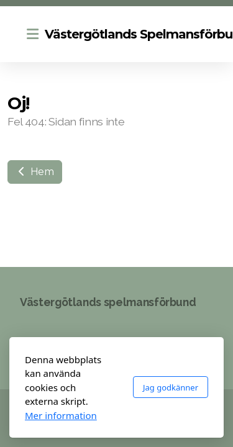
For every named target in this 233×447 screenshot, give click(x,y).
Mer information (61, 415)
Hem (35, 172)
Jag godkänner (170, 387)
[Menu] (32, 34)
